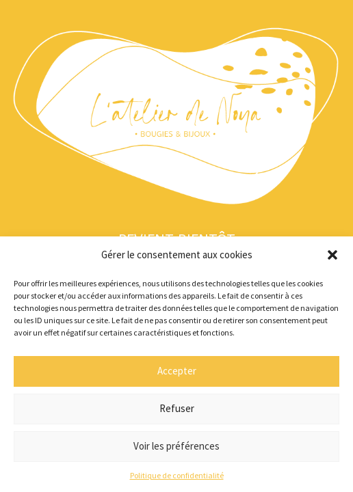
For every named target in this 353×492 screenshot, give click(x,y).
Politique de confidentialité (177, 475)
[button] (332, 255)
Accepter (176, 370)
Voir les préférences (176, 445)
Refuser (176, 408)
